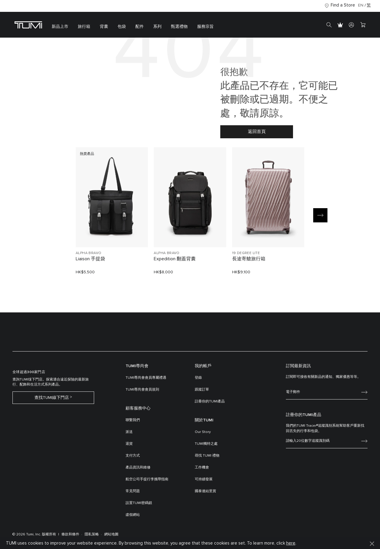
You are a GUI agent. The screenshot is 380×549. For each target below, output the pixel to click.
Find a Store (343, 5)
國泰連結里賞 (205, 491)
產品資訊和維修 (138, 467)
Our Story (203, 432)
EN (360, 5)
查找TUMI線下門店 (51, 398)
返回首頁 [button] (257, 131)
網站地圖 (111, 534)
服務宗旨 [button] (205, 27)
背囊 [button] (104, 27)
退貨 (129, 444)
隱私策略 (92, 534)
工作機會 (202, 467)
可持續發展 (204, 479)
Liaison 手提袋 (90, 258)
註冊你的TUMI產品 (210, 401)
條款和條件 (70, 534)
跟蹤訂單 (202, 389)
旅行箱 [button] (84, 27)
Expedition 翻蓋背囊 (175, 258)
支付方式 (133, 455)
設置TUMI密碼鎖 (139, 503)
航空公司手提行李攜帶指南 (147, 479)
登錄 (198, 378)
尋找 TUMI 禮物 (207, 455)
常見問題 (133, 491)
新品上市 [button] (60, 27)
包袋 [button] (122, 27)
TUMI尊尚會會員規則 (142, 389)
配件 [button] (139, 27)
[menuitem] (60, 25)
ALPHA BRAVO (88, 253)
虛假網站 (133, 515)
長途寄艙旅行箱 (248, 258)
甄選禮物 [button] (179, 27)
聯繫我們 (133, 420)
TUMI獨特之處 (206, 444)
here (290, 543)
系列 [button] (157, 27)
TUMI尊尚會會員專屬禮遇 (146, 378)
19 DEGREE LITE (246, 253)
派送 (129, 432)
